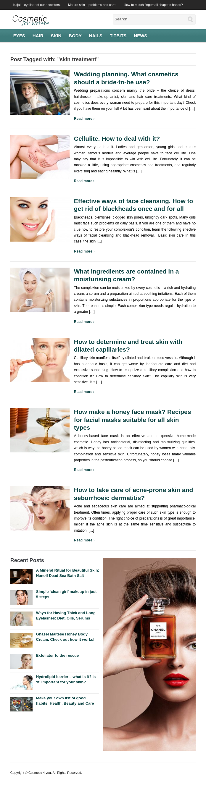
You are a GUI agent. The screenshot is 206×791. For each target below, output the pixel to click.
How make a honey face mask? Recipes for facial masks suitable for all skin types (132, 419)
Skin (56, 35)
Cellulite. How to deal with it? (117, 138)
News (140, 35)
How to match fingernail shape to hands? (153, 5)
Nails (95, 35)
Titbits (118, 35)
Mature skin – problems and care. (92, 5)
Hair (38, 35)
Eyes (19, 35)
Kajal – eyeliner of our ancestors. (37, 5)
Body (75, 35)
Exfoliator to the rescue (57, 655)
